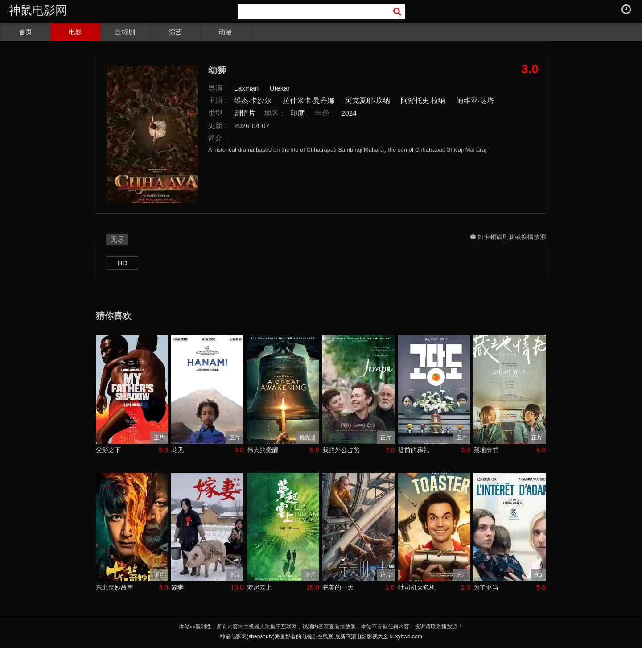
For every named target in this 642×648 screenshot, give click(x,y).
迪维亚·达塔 (475, 100)
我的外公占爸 (341, 450)
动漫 (225, 32)
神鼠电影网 (38, 10)
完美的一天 (338, 587)
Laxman (246, 88)
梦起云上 (259, 587)
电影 (75, 32)
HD (122, 263)
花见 (177, 450)
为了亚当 (485, 587)
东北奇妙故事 (114, 587)
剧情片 (244, 113)
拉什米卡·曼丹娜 (308, 100)
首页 (25, 32)
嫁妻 (177, 587)
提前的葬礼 (413, 450)
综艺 (175, 32)
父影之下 (108, 450)
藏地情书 (485, 450)
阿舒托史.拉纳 (423, 100)
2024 (349, 113)
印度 (297, 113)
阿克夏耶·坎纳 (367, 100)
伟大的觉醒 (262, 450)
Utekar (280, 88)
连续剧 (125, 32)
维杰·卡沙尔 (253, 100)
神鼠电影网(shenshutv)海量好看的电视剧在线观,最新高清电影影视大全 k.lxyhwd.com (321, 636)
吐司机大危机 (417, 587)
